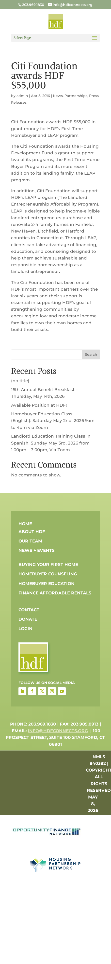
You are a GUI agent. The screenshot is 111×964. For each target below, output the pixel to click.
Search (91, 354)
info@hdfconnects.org (58, 730)
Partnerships (75, 96)
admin (22, 96)
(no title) (20, 380)
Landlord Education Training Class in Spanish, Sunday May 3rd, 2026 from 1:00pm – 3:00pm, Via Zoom (51, 443)
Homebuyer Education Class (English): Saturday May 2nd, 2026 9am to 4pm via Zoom (53, 420)
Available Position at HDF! (39, 405)
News (58, 96)
